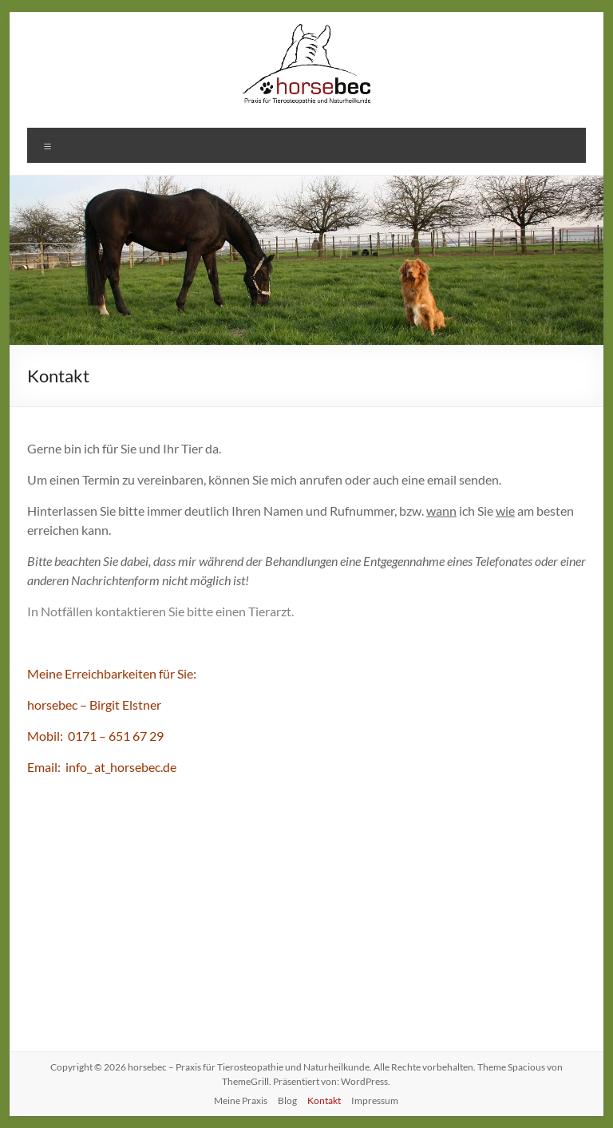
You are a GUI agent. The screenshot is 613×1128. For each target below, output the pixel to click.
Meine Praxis (240, 1100)
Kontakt (324, 1100)
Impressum (374, 1100)
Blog (287, 1100)
